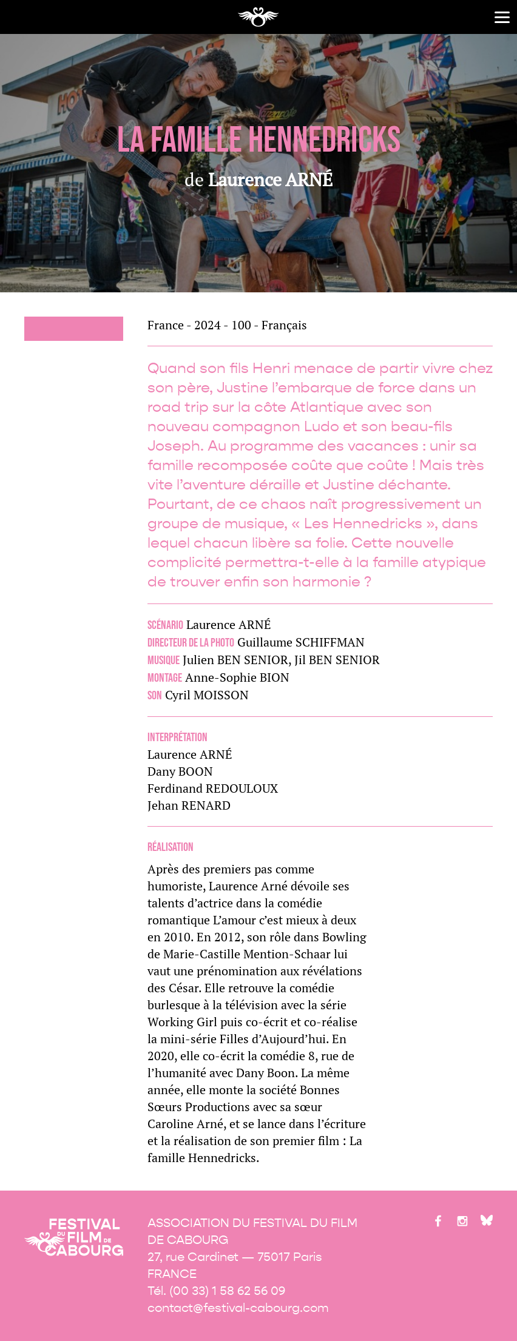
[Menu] (502, 17)
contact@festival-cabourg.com (238, 1308)
